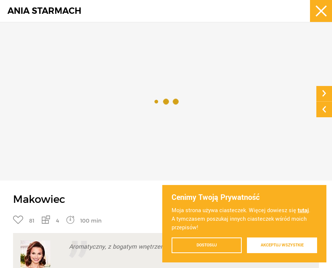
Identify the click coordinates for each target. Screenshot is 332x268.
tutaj (303, 210)
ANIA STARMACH (44, 11)
